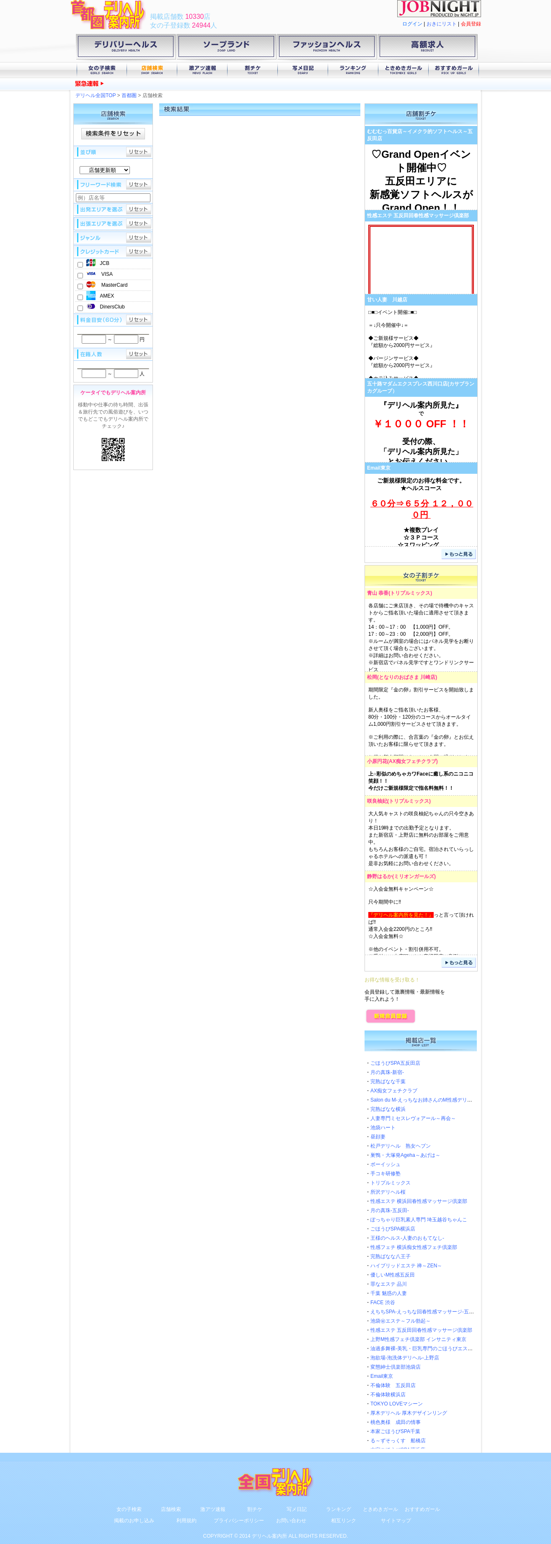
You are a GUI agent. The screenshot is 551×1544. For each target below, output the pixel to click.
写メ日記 (303, 70)
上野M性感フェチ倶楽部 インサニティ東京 (418, 1339)
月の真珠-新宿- (387, 1072)
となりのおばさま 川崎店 (407, 677)
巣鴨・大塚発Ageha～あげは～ (405, 1155)
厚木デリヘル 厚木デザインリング (408, 1413)
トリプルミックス (410, 593)
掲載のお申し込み (134, 1520)
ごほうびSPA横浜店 (392, 1229)
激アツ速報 (202, 70)
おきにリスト (442, 24)
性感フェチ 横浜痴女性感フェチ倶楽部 (413, 1247)
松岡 (372, 677)
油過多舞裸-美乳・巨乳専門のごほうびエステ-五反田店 (432, 1348)
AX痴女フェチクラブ (412, 761)
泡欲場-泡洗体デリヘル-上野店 (404, 1358)
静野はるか (379, 876)
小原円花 (377, 761)
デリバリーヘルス (125, 48)
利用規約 (186, 1520)
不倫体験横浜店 (388, 1395)
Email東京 (379, 468)
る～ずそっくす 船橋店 (398, 1441)
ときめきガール (403, 70)
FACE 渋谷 (382, 1302)
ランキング (353, 70)
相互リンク (343, 1520)
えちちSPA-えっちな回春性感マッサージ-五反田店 (427, 1312)
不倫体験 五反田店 (393, 1385)
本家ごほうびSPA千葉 (395, 1431)
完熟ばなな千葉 (388, 1081)
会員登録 (471, 24)
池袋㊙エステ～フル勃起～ (400, 1321)
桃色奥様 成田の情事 (395, 1422)
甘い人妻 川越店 (387, 300)
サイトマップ (396, 1520)
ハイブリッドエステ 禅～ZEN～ (406, 1266)
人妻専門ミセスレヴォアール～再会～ (413, 1118)
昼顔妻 (377, 1137)
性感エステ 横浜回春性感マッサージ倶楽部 (418, 1201)
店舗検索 (152, 70)
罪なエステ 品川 (388, 1284)
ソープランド (226, 48)
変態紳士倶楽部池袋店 (395, 1367)
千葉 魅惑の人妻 (388, 1293)
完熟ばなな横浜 (388, 1109)
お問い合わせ (291, 1520)
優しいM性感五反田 (392, 1275)
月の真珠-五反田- (389, 1210)
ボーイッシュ (385, 1164)
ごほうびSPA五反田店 (395, 1063)
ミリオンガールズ (414, 876)
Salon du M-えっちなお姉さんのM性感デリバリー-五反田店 (437, 1100)
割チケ (253, 70)
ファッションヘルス (327, 48)
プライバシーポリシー (239, 1520)
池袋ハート (383, 1127)
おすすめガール (454, 70)
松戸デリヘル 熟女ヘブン (400, 1146)
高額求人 (427, 48)
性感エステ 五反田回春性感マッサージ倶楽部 (418, 215)
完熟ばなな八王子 (390, 1256)
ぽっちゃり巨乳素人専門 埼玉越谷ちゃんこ (418, 1220)
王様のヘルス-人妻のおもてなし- (407, 1238)
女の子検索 (102, 70)
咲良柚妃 (377, 801)
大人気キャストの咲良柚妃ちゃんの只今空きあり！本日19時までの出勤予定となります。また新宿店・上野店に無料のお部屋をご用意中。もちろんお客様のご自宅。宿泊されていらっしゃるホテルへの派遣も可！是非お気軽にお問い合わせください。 (421, 838)
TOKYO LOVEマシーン (396, 1404)
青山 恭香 (377, 593)
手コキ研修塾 (385, 1174)
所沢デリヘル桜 (388, 1192)
